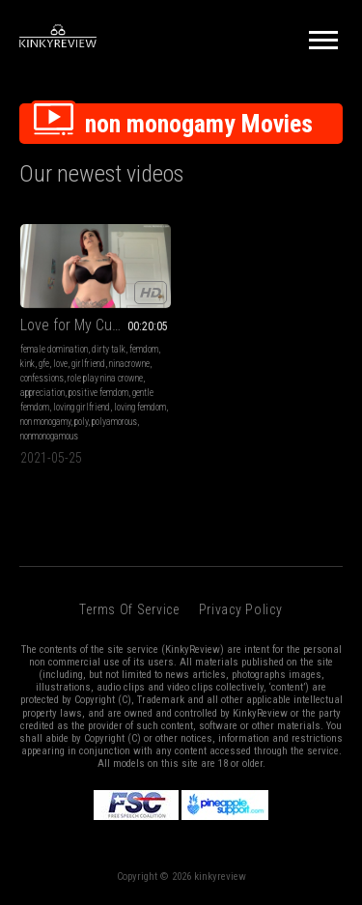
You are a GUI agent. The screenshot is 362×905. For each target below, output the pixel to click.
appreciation (42, 392)
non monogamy (45, 421)
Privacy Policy (241, 609)
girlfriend (88, 363)
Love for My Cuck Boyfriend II (95, 325)
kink (27, 363)
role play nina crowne (105, 378)
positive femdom (98, 392)
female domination (54, 349)
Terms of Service (129, 609)
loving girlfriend (81, 407)
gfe (44, 363)
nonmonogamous (49, 436)
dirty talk (108, 349)
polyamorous (114, 421)
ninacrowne (129, 363)
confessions (42, 378)
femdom (143, 349)
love (60, 363)
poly (81, 421)
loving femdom (140, 407)
